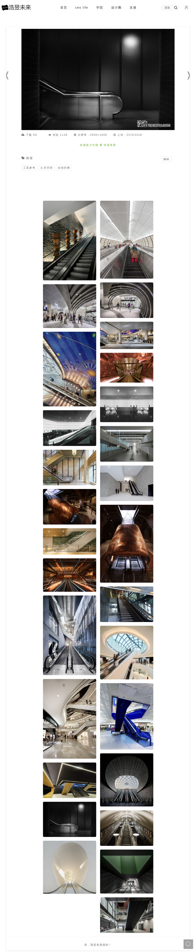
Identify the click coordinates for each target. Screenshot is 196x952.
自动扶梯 (64, 167)
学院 (101, 7)
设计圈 (118, 7)
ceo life (81, 7)
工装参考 (29, 167)
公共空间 (46, 167)
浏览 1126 (58, 134)
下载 (31, 135)
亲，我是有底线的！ (98, 944)
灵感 (135, 7)
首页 (63, 7)
